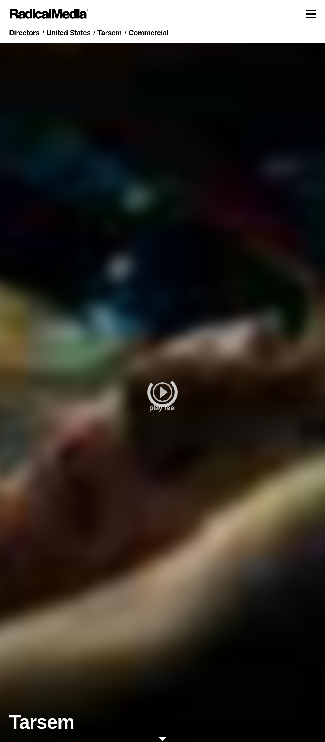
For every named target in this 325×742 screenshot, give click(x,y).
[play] (162, 392)
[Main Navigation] (162, 14)
